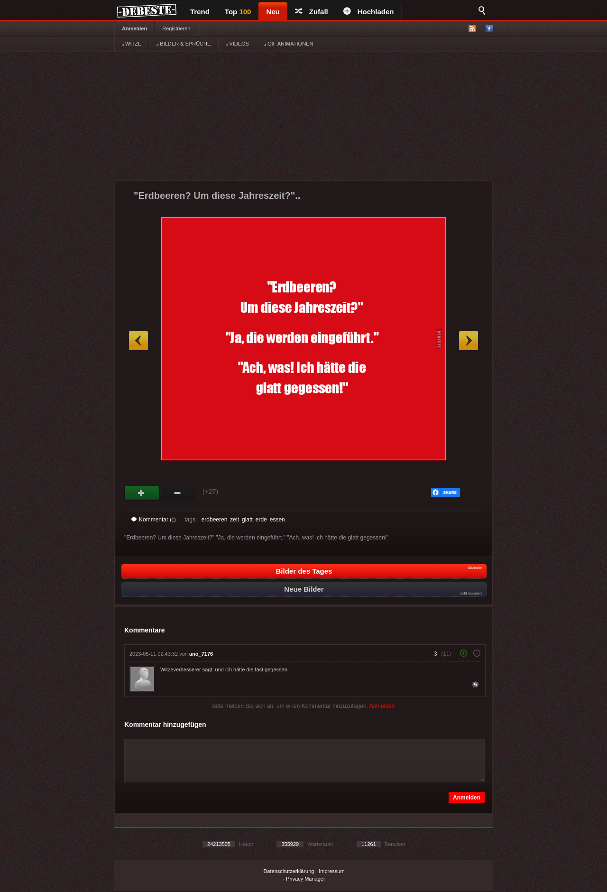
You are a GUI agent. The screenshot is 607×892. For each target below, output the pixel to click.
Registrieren (176, 28)
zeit (234, 519)
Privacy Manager (305, 879)
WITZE (131, 43)
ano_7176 (201, 654)
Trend (200, 12)
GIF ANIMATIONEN (288, 43)
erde (261, 519)
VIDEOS (237, 43)
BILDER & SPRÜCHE (183, 43)
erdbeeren (215, 519)
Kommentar (153, 519)
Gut (142, 493)
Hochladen (368, 12)
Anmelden (134, 28)
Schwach (177, 493)
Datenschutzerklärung (288, 871)
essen (277, 519)
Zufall (311, 12)
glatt (247, 519)
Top (238, 12)
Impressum (331, 871)
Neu (272, 12)
